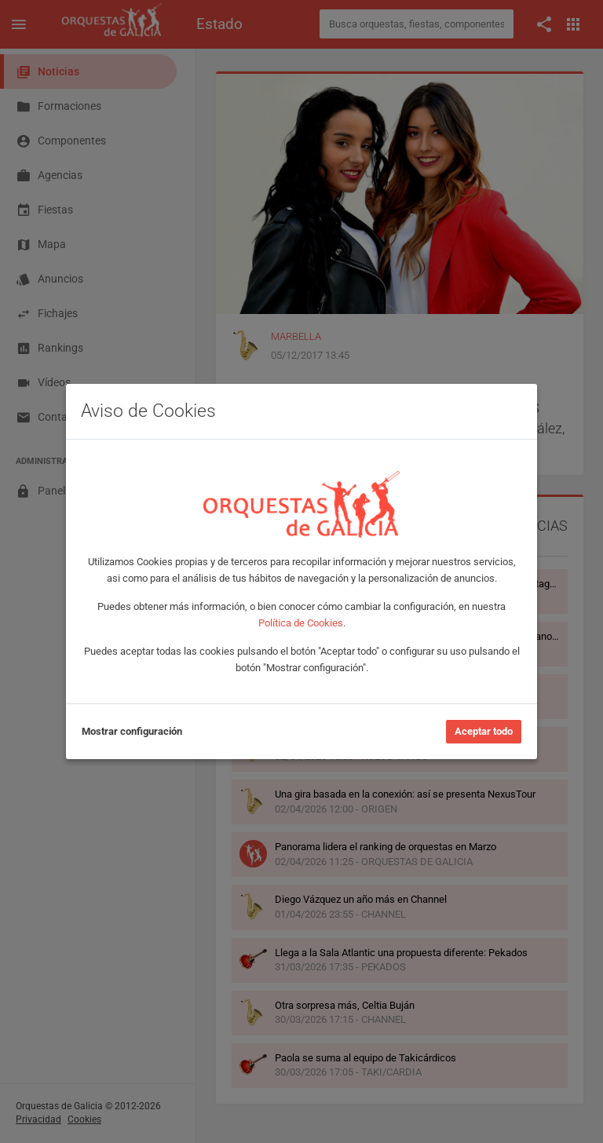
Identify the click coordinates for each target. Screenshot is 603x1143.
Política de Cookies (300, 623)
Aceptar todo (484, 731)
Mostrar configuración (132, 731)
